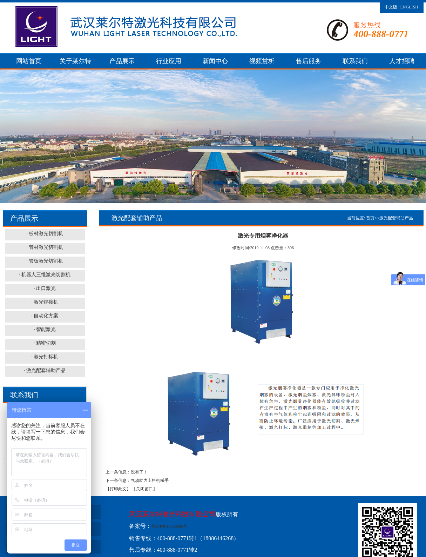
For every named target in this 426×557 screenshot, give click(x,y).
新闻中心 (215, 61)
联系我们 (355, 61)
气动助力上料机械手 (150, 480)
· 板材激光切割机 (44, 233)
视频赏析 (262, 61)
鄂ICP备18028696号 (169, 526)
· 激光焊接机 (44, 302)
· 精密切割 (45, 343)
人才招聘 (401, 61)
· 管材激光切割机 (44, 247)
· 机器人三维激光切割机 (44, 274)
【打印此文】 (118, 488)
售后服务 (308, 61)
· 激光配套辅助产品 (45, 370)
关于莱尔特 (75, 61)
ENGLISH (409, 7)
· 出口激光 (45, 288)
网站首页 (28, 61)
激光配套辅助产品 (396, 217)
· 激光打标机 (44, 356)
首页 (370, 217)
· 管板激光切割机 (44, 261)
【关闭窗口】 (144, 488)
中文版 (391, 7)
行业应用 (168, 61)
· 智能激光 (45, 329)
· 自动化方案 (44, 315)
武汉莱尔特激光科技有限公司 (172, 514)
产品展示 (122, 61)
